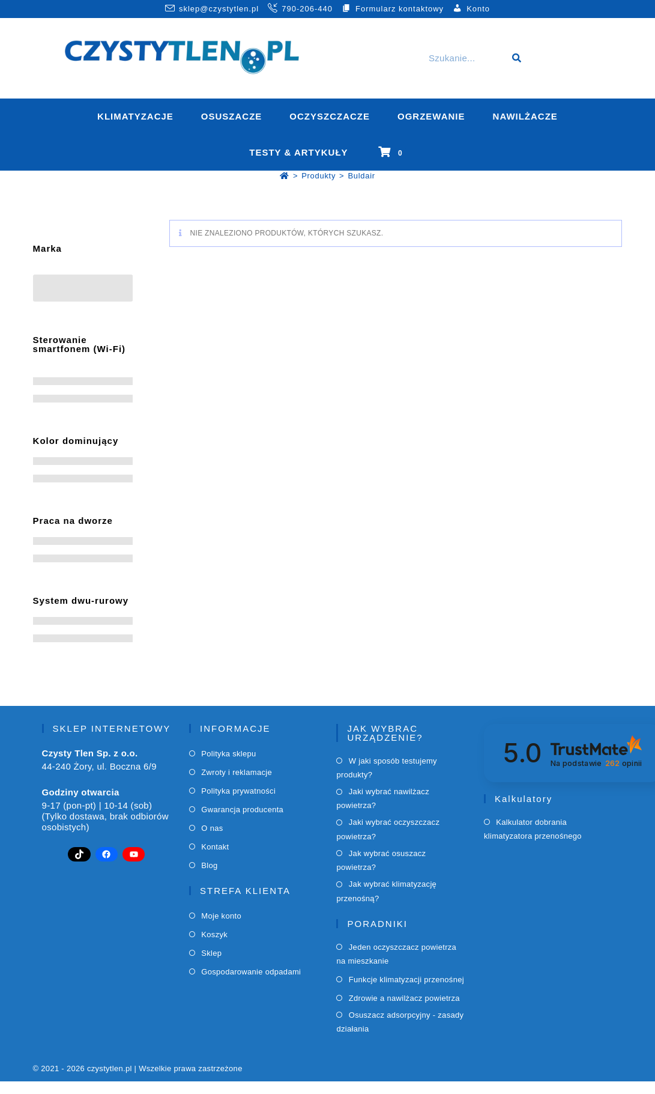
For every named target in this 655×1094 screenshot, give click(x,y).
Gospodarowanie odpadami (251, 971)
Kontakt (215, 846)
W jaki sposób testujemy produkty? (386, 767)
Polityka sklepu (228, 753)
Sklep (211, 953)
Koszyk (214, 934)
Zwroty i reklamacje (236, 772)
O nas (212, 828)
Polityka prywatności (238, 790)
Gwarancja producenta (242, 809)
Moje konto (221, 915)
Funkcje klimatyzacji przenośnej (406, 979)
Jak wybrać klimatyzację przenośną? (386, 891)
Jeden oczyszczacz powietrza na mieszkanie (396, 954)
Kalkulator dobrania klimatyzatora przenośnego (533, 829)
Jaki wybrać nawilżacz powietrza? (382, 798)
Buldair (361, 175)
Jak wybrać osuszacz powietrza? (381, 860)
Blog (209, 865)
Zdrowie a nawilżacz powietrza (404, 998)
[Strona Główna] (284, 175)
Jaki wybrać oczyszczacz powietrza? (387, 829)
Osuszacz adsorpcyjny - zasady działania (399, 1021)
